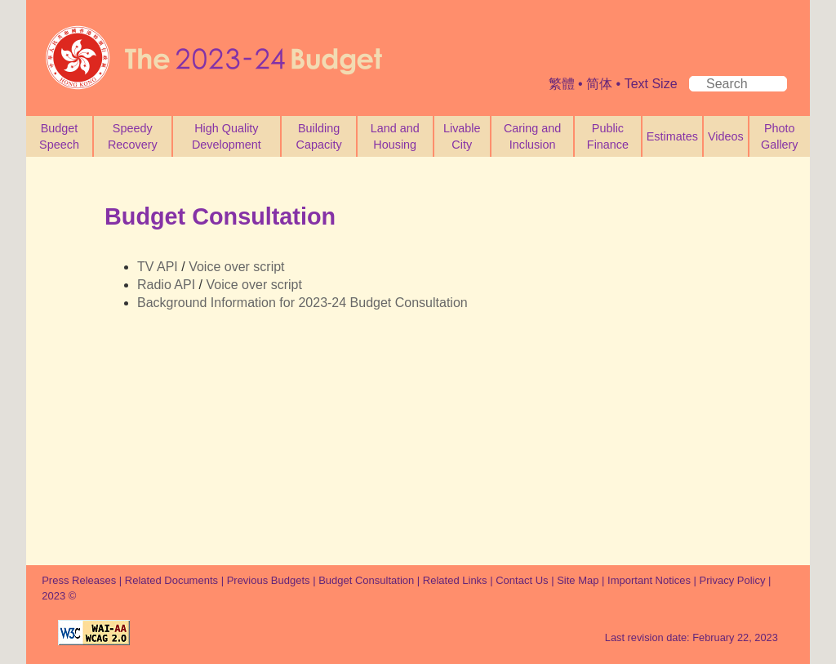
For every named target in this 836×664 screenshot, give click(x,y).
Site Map (577, 580)
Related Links (455, 580)
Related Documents (171, 580)
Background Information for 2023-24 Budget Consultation (302, 303)
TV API (157, 267)
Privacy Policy (734, 580)
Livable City (462, 136)
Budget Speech (59, 136)
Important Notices (649, 580)
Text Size (651, 84)
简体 (599, 84)
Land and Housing (395, 136)
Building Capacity (319, 136)
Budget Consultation (366, 580)
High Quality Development (226, 136)
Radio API (166, 285)
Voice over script (236, 267)
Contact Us (522, 580)
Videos (726, 136)
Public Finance (608, 136)
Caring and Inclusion (532, 136)
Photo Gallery (779, 136)
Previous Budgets (268, 580)
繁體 (562, 84)
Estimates (672, 136)
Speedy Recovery (133, 136)
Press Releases (79, 580)
